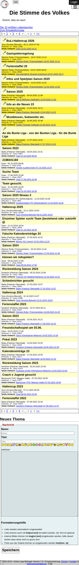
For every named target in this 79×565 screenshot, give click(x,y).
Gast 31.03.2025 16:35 (26, 191)
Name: (5, 429)
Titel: (4, 437)
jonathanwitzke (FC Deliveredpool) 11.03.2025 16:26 (39, 203)
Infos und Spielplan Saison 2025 (28, 79)
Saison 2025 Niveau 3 (16, 195)
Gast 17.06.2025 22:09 (26, 179)
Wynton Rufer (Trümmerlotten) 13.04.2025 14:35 (38, 87)
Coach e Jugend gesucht (19, 374)
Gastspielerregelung (20, 53)
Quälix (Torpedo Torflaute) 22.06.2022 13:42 (36, 125)
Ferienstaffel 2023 (14, 304)
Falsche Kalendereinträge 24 (21, 233)
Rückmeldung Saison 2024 (20, 269)
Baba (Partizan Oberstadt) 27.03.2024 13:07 (36, 288)
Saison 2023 (10, 316)
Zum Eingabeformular (12, 30)
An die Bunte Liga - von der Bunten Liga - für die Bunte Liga (39, 135)
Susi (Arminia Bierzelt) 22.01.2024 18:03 (34, 300)
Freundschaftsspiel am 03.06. (22, 327)
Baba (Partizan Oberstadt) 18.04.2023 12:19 (36, 359)
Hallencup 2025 (12, 207)
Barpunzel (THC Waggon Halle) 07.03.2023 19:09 (38, 382)
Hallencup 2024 (12, 292)
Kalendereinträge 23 (15, 351)
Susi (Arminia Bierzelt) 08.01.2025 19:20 (34, 214)
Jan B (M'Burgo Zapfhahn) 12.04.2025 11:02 (36, 99)
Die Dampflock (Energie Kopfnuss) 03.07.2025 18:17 (39, 74)
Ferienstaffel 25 (16, 66)
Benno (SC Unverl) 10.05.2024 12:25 (33, 241)
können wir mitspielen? (18, 257)
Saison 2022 (10, 148)
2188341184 (10, 160)
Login (16, 2)
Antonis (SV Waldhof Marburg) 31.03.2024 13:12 (38, 277)
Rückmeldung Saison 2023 (20, 363)
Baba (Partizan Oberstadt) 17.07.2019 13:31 (36, 144)
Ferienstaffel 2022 (14, 398)
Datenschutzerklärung (36, 564)
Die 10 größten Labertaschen (16, 27)
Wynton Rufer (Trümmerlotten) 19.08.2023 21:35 (38, 312)
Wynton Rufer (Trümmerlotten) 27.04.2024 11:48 (38, 253)
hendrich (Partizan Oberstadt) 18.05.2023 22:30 (37, 347)
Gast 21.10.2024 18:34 (26, 230)
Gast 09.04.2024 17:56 (26, 265)
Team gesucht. (12, 183)
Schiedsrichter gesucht (18, 280)
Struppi (64, 561)
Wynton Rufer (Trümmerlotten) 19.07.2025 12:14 (38, 61)
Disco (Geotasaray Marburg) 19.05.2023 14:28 (37, 335)
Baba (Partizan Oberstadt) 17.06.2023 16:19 (36, 323)
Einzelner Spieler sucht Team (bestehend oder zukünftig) (39, 220)
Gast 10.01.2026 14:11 (26, 48)
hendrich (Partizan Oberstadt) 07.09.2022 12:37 (37, 406)
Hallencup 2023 (12, 386)
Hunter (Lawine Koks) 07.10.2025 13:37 (34, 167)
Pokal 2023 (9, 339)
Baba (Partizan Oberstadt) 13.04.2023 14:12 (36, 112)
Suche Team (10, 171)
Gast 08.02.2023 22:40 (26, 394)
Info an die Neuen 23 (20, 104)
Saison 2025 (14, 91)
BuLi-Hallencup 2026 (20, 40)
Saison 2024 (10, 245)
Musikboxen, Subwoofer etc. (25, 117)
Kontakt (73, 561)
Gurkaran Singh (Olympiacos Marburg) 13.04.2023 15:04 (41, 370)
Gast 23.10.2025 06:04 (26, 156)
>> (37, 34)
